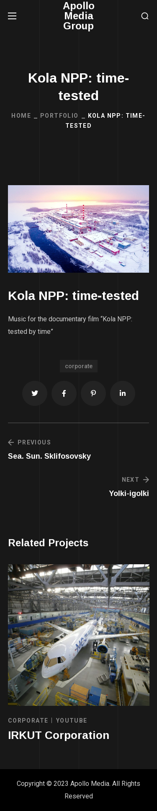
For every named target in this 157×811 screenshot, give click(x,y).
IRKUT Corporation (58, 735)
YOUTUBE (72, 720)
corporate (79, 366)
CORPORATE (28, 720)
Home (21, 115)
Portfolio (59, 115)
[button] (145, 16)
